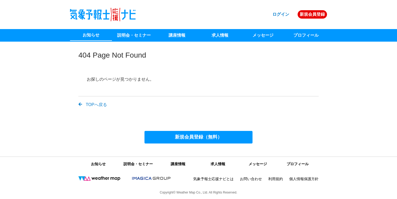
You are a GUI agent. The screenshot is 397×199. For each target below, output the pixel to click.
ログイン (280, 14)
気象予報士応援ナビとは (213, 179)
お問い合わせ (251, 179)
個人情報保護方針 (304, 179)
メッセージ (263, 35)
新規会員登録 (312, 14)
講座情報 (177, 35)
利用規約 (275, 179)
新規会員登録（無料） (198, 137)
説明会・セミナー (134, 35)
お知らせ (91, 35)
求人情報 (220, 35)
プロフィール (306, 35)
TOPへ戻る (96, 104)
